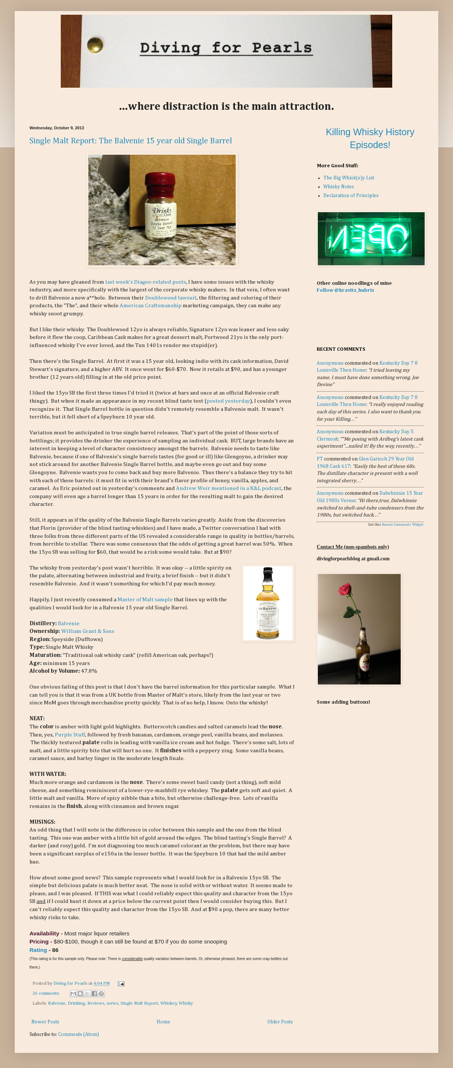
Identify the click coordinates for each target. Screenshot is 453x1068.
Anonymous (330, 363)
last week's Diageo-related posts (145, 282)
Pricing (39, 941)
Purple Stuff (70, 735)
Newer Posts (45, 1022)
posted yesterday (228, 401)
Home (163, 1022)
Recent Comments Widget (403, 524)
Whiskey (168, 1003)
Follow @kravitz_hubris (345, 290)
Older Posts (280, 1022)
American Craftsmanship (151, 305)
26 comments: (46, 993)
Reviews (95, 1003)
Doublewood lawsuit (171, 298)
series (112, 1003)
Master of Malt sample (145, 599)
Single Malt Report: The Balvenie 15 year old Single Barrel (130, 141)
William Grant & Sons (87, 631)
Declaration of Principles (351, 195)
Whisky (186, 1003)
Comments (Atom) (78, 1034)
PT (320, 459)
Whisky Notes (338, 186)
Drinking (76, 1003)
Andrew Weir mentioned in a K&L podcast (228, 488)
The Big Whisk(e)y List (348, 178)
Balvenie (69, 623)
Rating (38, 950)
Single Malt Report (139, 1003)
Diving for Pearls (70, 983)
